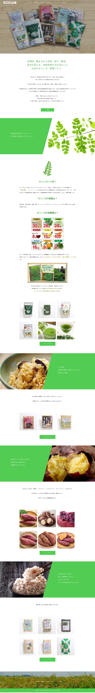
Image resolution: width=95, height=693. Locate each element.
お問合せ (64, 2)
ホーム (30, 2)
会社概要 (36, 2)
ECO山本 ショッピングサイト (53, 2)
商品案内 (43, 2)
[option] (47, 27)
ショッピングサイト (47, 344)
